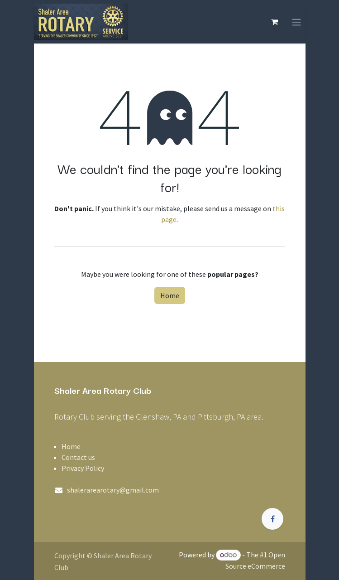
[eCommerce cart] (275, 22)
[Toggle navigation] (296, 21)
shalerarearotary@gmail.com (113, 489)
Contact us (78, 457)
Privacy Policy (83, 468)
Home (169, 295)
